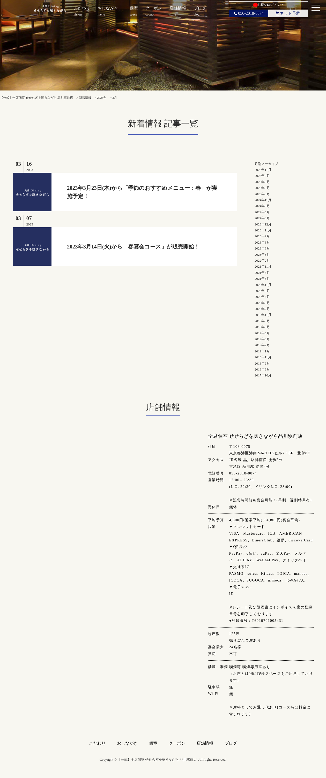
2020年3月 (262, 303)
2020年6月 (262, 297)
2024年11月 (263, 200)
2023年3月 (262, 254)
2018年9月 (262, 363)
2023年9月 (262, 236)
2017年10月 (263, 375)
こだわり (97, 743)
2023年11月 (263, 230)
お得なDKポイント (268, 5)
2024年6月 (262, 212)
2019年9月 (262, 321)
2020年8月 (262, 291)
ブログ (231, 743)
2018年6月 (262, 369)
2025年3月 (262, 194)
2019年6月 (262, 333)
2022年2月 (262, 260)
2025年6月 (262, 188)
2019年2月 (262, 345)
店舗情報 (205, 743)
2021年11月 (263, 266)
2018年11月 (263, 357)
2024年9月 (262, 206)
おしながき (127, 743)
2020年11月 (263, 285)
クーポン (177, 743)
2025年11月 (263, 170)
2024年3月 (262, 218)
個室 (153, 743)
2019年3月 (262, 339)
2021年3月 (262, 279)
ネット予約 (288, 13)
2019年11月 (263, 315)
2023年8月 (262, 242)
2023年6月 (262, 248)
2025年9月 (262, 176)
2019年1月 (262, 351)
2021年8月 (262, 273)
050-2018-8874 (249, 13)
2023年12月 (263, 224)
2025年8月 (262, 182)
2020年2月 (262, 309)
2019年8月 (262, 327)
